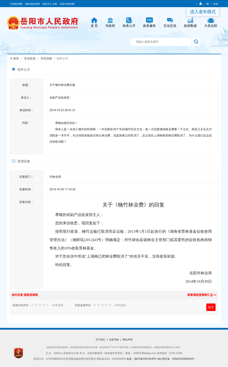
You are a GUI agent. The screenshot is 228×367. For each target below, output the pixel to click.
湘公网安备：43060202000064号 (175, 358)
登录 (215, 3)
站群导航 (114, 339)
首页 (16, 58)
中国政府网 (16, 3)
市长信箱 (46, 58)
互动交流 (29, 58)
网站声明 (128, 339)
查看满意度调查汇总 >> (202, 295)
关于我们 (100, 339)
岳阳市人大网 (50, 3)
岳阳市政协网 (66, 3)
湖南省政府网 (32, 3)
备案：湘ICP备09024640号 (142, 358)
